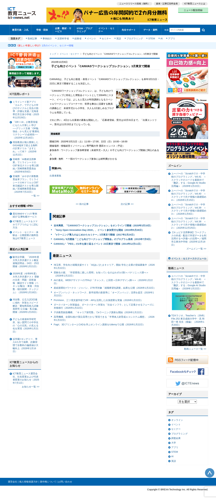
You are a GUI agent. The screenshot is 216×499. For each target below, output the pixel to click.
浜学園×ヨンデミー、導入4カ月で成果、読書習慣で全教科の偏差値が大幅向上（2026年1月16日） (25, 343)
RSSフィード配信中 (187, 358)
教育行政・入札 (20, 29)
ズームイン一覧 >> (196, 247)
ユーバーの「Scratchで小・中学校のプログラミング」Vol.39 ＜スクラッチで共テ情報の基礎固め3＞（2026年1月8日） (188, 208)
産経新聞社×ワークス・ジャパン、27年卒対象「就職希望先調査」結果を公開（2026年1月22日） (105, 286)
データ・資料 (150, 29)
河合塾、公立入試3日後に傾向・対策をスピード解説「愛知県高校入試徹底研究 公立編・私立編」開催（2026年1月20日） (26, 304)
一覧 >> (35, 194)
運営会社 (12, 480)
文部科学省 (63, 37)
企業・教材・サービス (62, 29)
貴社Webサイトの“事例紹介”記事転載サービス (25, 213)
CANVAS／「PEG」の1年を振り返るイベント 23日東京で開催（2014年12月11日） (98, 242)
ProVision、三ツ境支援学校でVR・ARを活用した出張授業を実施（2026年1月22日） (98, 298)
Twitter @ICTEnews (187, 381)
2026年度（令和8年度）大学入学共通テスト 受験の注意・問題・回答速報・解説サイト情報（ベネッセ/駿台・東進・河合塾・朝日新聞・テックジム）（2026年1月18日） (26, 281)
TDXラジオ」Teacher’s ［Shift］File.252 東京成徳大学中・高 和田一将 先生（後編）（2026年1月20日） (188, 328)
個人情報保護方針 (28, 480)
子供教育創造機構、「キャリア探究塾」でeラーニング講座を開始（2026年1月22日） (99, 310)
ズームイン (175, 164)
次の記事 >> (127, 202)
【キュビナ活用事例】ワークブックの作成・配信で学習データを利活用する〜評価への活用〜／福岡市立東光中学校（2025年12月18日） (188, 236)
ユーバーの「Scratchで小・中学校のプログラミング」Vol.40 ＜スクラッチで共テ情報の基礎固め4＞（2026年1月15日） (188, 194)
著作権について (48, 480)
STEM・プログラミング (85, 29)
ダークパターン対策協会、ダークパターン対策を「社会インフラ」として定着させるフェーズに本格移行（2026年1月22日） (104, 305)
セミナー (106, 37)
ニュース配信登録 (193, 10)
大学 (173, 441)
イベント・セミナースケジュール (188, 257)
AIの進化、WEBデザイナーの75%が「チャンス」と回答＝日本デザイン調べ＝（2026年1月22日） (103, 280)
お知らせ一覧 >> (30, 385)
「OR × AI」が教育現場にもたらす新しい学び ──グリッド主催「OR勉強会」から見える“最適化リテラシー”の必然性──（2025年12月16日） (26, 128)
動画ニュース (176, 266)
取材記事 (33, 37)
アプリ (170, 37)
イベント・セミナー (106, 29)
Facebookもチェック (187, 370)
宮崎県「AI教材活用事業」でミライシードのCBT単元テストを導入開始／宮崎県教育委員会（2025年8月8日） (26, 164)
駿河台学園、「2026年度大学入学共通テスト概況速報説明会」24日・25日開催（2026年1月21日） (26, 260)
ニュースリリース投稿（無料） (134, 3)
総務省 (77, 37)
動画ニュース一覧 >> (195, 347)
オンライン (177, 418)
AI (160, 37)
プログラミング (134, 37)
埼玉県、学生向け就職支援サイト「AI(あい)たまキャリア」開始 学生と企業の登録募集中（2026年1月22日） (104, 265)
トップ (53, 52)
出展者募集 (55, 174)
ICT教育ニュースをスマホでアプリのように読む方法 (25, 222)
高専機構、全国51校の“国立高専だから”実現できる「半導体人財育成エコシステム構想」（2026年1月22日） (104, 317)
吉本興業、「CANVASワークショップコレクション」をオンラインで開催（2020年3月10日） (103, 224)
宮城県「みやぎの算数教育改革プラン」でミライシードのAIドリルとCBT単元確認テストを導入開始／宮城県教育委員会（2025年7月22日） (25, 182)
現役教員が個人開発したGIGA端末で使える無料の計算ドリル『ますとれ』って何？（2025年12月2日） (25, 146)
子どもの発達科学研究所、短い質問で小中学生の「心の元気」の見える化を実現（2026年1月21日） (25, 324)
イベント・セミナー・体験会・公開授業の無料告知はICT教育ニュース (25, 233)
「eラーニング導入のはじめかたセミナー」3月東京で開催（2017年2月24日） (95, 233)
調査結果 (176, 436)
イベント (91, 37)
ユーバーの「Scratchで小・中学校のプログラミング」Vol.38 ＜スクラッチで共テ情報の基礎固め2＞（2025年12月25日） (188, 222)
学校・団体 (42, 29)
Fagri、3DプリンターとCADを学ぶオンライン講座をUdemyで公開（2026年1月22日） (99, 323)
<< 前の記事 (82, 202)
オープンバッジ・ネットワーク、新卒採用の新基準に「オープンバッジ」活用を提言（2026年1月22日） (104, 292)
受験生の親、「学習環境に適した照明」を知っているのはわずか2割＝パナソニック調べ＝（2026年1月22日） (101, 273)
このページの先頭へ (209, 471)
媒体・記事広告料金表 (167, 3)
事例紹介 (47, 37)
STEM (151, 37)
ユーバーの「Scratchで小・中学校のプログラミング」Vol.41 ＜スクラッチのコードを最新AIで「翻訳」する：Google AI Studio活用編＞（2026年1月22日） (188, 178)
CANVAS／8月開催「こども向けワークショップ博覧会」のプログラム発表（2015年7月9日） (103, 237)
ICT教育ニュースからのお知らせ (24, 362)
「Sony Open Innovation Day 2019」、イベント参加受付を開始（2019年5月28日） (99, 228)
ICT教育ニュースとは (194, 3)
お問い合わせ (65, 480)
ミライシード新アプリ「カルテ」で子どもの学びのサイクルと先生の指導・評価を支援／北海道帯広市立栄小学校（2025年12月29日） (26, 108)
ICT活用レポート (20, 92)
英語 (118, 37)
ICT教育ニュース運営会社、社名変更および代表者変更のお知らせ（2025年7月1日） (26, 376)
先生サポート (128, 29)
